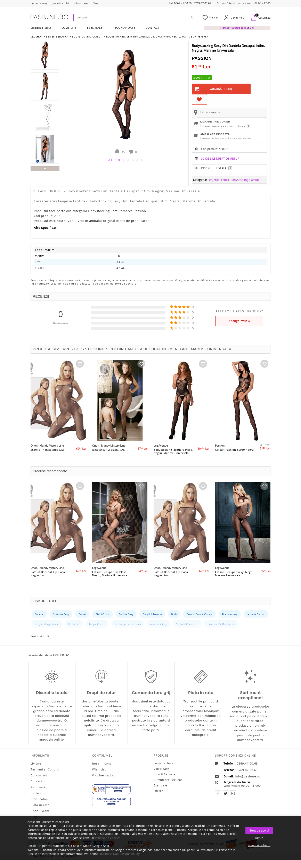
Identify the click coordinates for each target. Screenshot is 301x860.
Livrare (36, 763)
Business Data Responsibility (120, 854)
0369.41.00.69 (183, 3)
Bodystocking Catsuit (87, 36)
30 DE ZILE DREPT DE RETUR (220, 158)
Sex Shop (37, 36)
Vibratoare (161, 769)
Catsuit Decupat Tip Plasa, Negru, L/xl (48, 573)
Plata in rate (40, 805)
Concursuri (39, 775)
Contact (153, 27)
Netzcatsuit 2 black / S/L (108, 450)
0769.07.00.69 (202, 3)
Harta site (38, 793)
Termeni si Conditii (45, 769)
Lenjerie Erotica (57, 36)
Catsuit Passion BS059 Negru (234, 450)
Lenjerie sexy (163, 763)
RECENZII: (114, 160)
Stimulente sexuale (168, 780)
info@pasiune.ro (247, 776)
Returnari (38, 787)
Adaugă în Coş (221, 89)
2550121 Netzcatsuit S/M (47, 450)
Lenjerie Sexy (41, 27)
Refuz (259, 838)
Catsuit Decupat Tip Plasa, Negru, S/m (171, 573)
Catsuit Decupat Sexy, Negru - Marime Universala (235, 573)
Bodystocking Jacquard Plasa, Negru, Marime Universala (173, 451)
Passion (202, 58)
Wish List (99, 769)
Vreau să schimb (259, 845)
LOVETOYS (69, 27)
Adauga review (239, 321)
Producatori (39, 799)
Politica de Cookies (107, 838)
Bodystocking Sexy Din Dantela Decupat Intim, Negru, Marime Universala (157, 36)
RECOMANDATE (124, 27)
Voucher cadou (103, 775)
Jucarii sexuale (164, 774)
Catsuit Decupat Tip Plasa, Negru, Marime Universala (109, 573)
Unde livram (40, 811)
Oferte (158, 791)
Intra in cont (101, 763)
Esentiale (95, 27)
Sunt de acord (259, 830)
